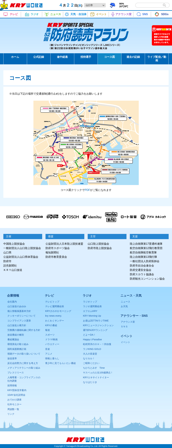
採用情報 (12, 385)
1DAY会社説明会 (16, 395)
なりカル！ (89, 358)
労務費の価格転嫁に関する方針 (23, 330)
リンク (10, 414)
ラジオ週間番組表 (92, 306)
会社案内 (12, 301)
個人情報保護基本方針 (19, 311)
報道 (47, 330)
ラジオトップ (90, 301)
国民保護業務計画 (16, 349)
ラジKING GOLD (92, 349)
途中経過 (62, 56)
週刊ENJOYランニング (95, 330)
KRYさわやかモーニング (58, 311)
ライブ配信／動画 (156, 58)
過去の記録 (133, 56)
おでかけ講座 (14, 399)
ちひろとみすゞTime (94, 367)
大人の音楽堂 (90, 353)
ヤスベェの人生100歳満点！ (98, 372)
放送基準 (12, 358)
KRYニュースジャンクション (98, 325)
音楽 (47, 349)
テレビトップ (52, 301)
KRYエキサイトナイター (96, 377)
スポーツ (50, 334)
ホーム (15, 56)
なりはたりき (90, 382)
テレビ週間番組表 (54, 306)
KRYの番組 (51, 325)
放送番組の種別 (15, 334)
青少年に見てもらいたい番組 (60, 363)
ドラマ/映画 (51, 339)
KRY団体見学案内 (16, 390)
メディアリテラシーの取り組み (23, 367)
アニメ (48, 353)
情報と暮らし (52, 358)
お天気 (124, 306)
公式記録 (38, 56)
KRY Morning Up (92, 315)
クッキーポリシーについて (21, 315)
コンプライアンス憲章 (19, 320)
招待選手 (85, 56)
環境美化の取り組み (18, 344)
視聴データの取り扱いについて (23, 353)
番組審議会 (13, 339)
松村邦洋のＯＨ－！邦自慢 (97, 344)
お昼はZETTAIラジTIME (96, 320)
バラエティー (52, 344)
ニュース (125, 301)
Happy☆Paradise (92, 339)
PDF (87, 190)
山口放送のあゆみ (16, 306)
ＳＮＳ (124, 326)
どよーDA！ (89, 334)
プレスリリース (15, 372)
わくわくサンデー (54, 320)
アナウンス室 (128, 321)
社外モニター (14, 404)
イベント (125, 342)
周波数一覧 (13, 409)
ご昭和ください (91, 363)
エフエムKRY (90, 311)
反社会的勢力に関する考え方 (22, 363)
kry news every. (53, 315)
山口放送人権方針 (16, 325)
